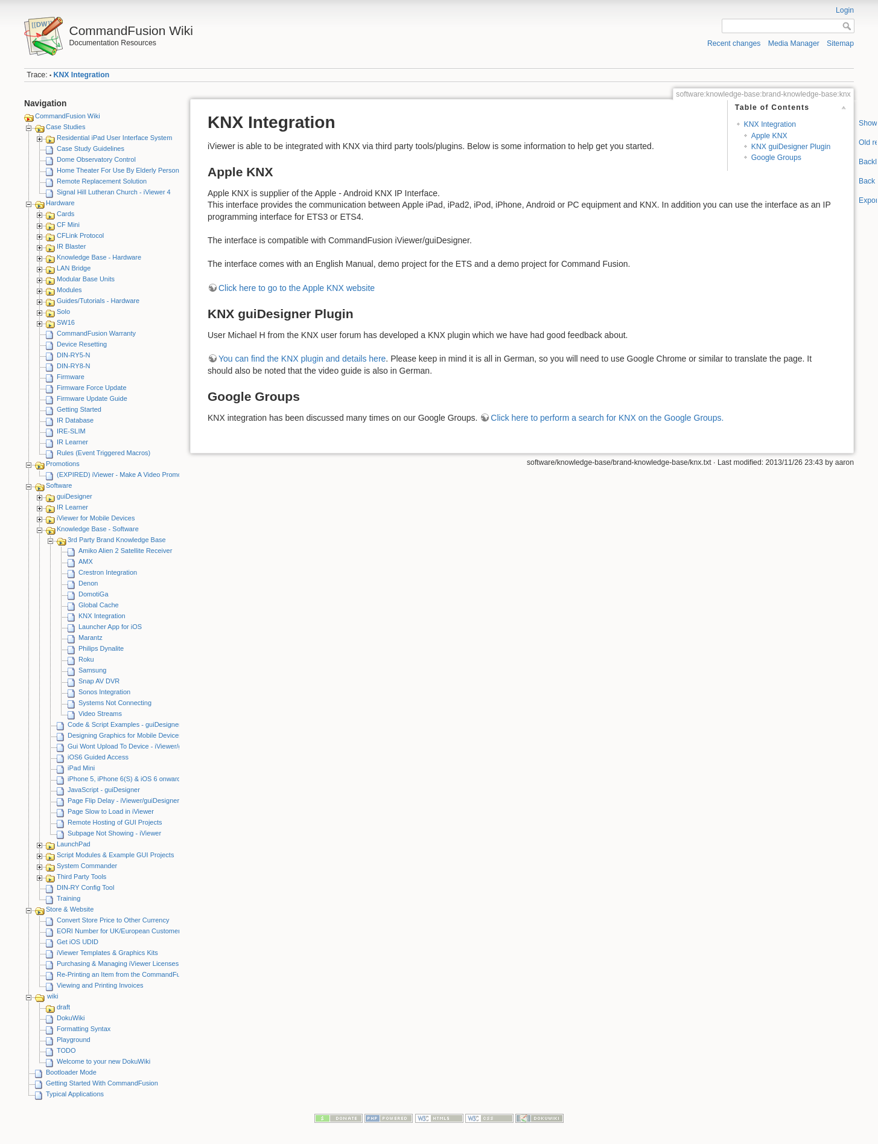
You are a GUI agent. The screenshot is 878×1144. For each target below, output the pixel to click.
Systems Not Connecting (114, 702)
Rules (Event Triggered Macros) (103, 452)
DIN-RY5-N (73, 355)
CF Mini (68, 224)
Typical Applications (75, 1094)
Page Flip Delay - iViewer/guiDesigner (123, 800)
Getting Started (79, 409)
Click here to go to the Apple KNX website (296, 288)
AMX (85, 561)
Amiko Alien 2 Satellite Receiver (125, 550)
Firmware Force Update (92, 387)
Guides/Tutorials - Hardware (98, 300)
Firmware (70, 376)
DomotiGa (93, 594)
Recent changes (734, 43)
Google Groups (776, 157)
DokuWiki (70, 1017)
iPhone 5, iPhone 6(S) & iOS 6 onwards (126, 778)
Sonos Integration (104, 691)
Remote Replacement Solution (102, 181)
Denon (88, 583)
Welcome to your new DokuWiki (103, 1061)
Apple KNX (769, 136)
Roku (86, 659)
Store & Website (70, 909)
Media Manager (793, 43)
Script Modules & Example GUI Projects (115, 854)
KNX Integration (82, 75)
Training (68, 898)
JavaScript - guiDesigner (104, 789)
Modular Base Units (86, 279)
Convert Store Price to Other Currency (113, 920)
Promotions (63, 463)
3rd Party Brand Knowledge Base (117, 539)
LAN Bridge (74, 268)
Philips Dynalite (101, 648)
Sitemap (840, 43)
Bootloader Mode (71, 1072)
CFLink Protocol (80, 235)
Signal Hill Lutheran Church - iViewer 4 (114, 192)
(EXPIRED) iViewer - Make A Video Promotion (124, 474)
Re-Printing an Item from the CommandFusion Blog (132, 974)
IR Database (75, 420)
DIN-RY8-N (73, 365)
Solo (63, 311)
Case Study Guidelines (90, 148)
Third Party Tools (81, 876)
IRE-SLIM (71, 431)
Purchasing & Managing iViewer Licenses (118, 963)
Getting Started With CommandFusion (102, 1083)
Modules (69, 289)
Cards (65, 213)
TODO (66, 1050)
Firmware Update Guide (92, 398)
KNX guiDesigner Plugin (790, 146)
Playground (74, 1039)
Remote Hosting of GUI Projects (115, 822)
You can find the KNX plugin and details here (302, 358)
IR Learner (72, 442)
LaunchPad (74, 844)
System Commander (87, 865)
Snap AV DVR (98, 681)
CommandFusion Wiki (67, 116)
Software (59, 485)
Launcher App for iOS (110, 626)
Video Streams (100, 713)
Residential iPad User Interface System (114, 137)
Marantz (90, 637)
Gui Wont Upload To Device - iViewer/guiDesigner (141, 746)
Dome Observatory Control (96, 159)
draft (63, 1007)
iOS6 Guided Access (98, 757)
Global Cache (98, 605)
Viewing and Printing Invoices (100, 985)
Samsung (92, 670)
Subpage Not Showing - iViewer (114, 833)
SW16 (66, 322)
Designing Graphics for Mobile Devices (125, 735)
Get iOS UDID (77, 941)
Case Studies (65, 126)
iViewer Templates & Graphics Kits (107, 952)
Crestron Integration (107, 572)
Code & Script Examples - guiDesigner (124, 724)
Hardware (60, 202)
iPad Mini (81, 768)
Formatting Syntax (83, 1028)
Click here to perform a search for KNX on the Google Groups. (607, 418)
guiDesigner (74, 496)
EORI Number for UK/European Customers (120, 931)
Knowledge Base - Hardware (99, 257)
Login (845, 10)
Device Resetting (82, 344)
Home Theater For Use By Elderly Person (118, 170)
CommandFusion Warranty (96, 333)
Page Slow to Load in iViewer (111, 811)
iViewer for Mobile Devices (96, 518)
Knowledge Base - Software (98, 528)
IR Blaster (71, 246)
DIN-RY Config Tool (85, 887)
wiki (52, 996)
